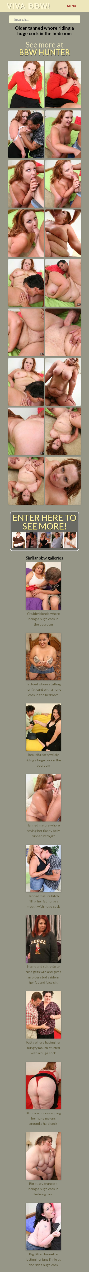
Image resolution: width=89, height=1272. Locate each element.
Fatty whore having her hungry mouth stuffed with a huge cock (43, 1047)
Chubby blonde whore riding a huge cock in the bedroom (43, 619)
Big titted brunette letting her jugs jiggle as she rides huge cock (43, 1259)
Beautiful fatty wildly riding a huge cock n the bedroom (43, 760)
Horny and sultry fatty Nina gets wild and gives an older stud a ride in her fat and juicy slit (43, 974)
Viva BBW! (29, 6)
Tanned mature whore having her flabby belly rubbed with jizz (43, 830)
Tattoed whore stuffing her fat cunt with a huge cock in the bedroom (43, 689)
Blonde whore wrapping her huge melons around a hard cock (43, 1118)
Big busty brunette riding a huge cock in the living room (43, 1189)
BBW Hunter (44, 52)
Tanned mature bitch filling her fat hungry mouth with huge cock (43, 901)
